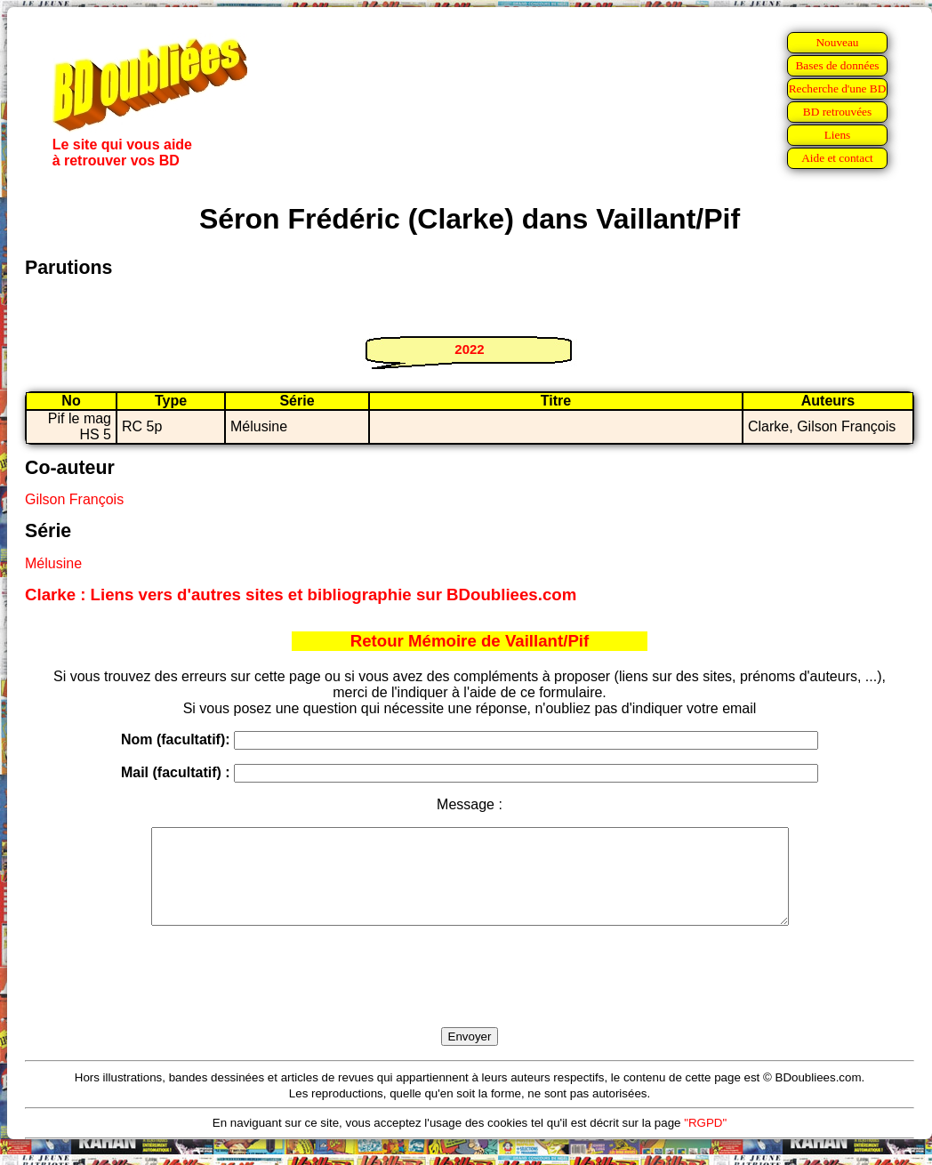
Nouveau (837, 42)
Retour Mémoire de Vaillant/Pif (470, 640)
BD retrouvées (837, 111)
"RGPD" (705, 1141)
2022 (469, 349)
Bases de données (837, 65)
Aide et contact (837, 158)
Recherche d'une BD (838, 88)
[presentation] (469, 997)
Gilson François (74, 499)
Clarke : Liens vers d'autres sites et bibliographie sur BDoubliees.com (300, 594)
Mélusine (53, 563)
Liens (837, 134)
